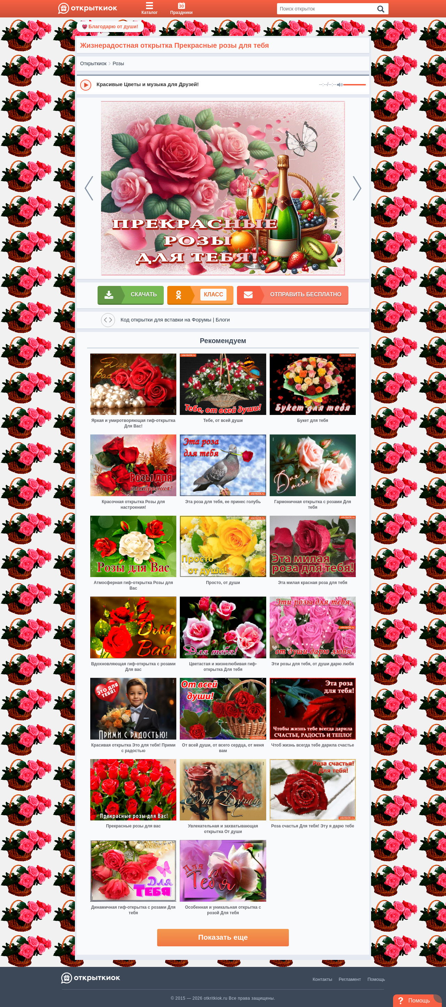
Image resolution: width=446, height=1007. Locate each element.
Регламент (350, 979)
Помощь (376, 979)
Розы (118, 63)
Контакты (322, 979)
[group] (223, 84)
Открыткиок (93, 63)
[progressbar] (354, 85)
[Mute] (339, 85)
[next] (357, 188)
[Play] (85, 85)
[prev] (88, 188)
